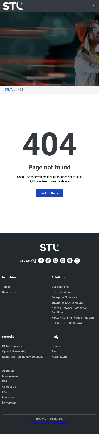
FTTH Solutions (61, 292)
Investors (8, 397)
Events (56, 346)
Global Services (12, 346)
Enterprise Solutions (64, 297)
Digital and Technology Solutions (22, 356)
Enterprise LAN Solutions (67, 302)
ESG (4, 381)
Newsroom (9, 402)
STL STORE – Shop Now (67, 323)
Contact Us (9, 386)
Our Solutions (60, 287)
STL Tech (45, 423)
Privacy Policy (56, 419)
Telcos (6, 287)
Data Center (9, 292)
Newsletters (59, 356)
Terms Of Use (42, 419)
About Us (8, 371)
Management (10, 376)
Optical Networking (14, 351)
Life (4, 392)
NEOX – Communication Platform (73, 317)
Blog (54, 351)
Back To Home (49, 193)
